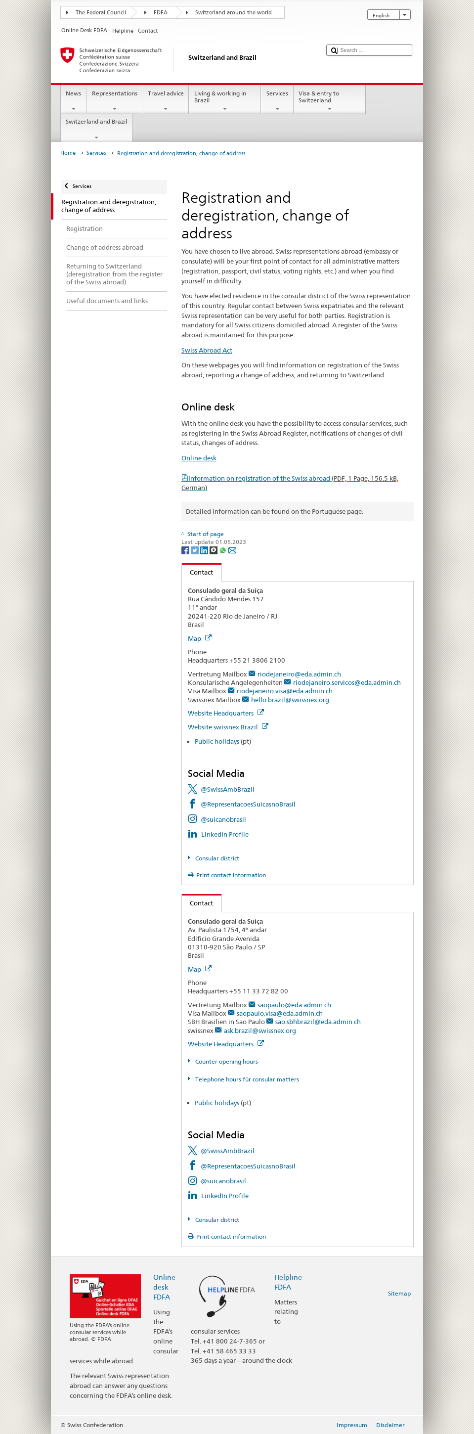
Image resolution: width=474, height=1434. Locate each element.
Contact (198, 572)
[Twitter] (195, 549)
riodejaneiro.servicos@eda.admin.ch (347, 682)
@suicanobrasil (223, 819)
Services (277, 101)
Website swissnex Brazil (228, 727)
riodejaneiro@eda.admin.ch (299, 674)
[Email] (232, 549)
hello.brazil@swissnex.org (290, 700)
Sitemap (399, 1293)
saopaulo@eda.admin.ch (294, 1005)
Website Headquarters (226, 713)
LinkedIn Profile (225, 834)
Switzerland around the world (233, 12)
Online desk (198, 458)
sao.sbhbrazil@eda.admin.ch (318, 1022)
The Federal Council (101, 12)
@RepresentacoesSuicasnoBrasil (248, 804)
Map (200, 638)
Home (68, 153)
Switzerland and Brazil (96, 129)
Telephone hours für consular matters (246, 1079)
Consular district (216, 858)
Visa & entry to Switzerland (329, 101)
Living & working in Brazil (224, 101)
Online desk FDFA (164, 1287)
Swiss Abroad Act (206, 350)
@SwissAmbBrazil (228, 789)
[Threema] (214, 549)
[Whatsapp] (223, 549)
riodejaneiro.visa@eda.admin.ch (285, 691)
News (73, 101)
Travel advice (165, 101)
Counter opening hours (226, 1061)
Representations (114, 101)
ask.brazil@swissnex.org (260, 1030)
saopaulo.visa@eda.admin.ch (280, 1013)
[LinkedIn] (205, 549)
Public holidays (217, 741)
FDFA (161, 12)
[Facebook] (186, 549)
